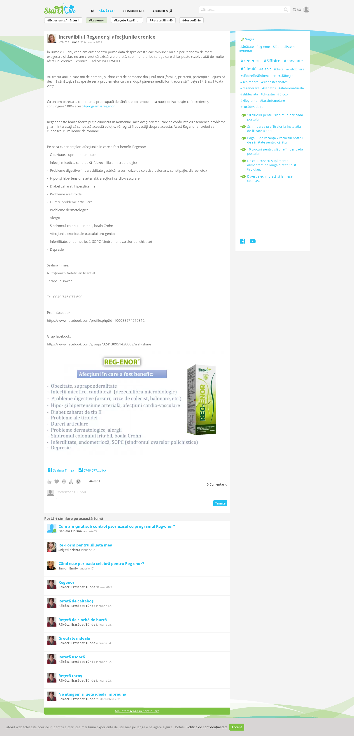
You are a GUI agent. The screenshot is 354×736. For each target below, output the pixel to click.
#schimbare (249, 82)
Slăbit (277, 46)
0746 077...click (92, 470)
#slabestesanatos (274, 82)
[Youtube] (252, 242)
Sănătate (107, 11)
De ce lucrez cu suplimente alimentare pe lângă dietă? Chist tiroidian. (271, 165)
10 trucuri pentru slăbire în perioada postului (275, 117)
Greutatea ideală (74, 639)
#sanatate (293, 60)
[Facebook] (242, 242)
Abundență (162, 11)
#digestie (268, 94)
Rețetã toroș (70, 677)
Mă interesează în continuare (137, 712)
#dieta (279, 69)
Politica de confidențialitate (207, 727)
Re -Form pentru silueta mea (85, 546)
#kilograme (248, 100)
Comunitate (133, 11)
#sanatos (269, 88)
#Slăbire (272, 61)
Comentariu (217, 484)
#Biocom (284, 94)
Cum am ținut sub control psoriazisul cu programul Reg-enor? (116, 527)
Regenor (66, 583)
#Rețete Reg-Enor (127, 20)
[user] (306, 9)
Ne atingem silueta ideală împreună (92, 695)
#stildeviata (249, 94)
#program (91, 106)
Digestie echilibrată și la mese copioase (270, 178)
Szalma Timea (68, 42)
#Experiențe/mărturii (63, 20)
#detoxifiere (295, 69)
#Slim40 (248, 69)
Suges (247, 39)
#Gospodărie (191, 20)
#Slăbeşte (285, 76)
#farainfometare (272, 100)
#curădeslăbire (251, 106)
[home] (92, 11)
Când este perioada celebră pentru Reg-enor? (101, 564)
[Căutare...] (286, 9)
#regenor (107, 106)
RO (296, 9)
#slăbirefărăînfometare (258, 76)
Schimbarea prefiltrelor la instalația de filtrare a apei (274, 128)
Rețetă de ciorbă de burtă (82, 621)
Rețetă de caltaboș (75, 602)
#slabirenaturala (291, 88)
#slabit (265, 69)
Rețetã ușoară (71, 658)
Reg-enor (263, 46)
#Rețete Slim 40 (161, 20)
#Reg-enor (96, 20)
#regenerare (249, 88)
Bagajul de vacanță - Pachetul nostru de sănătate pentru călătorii (275, 140)
